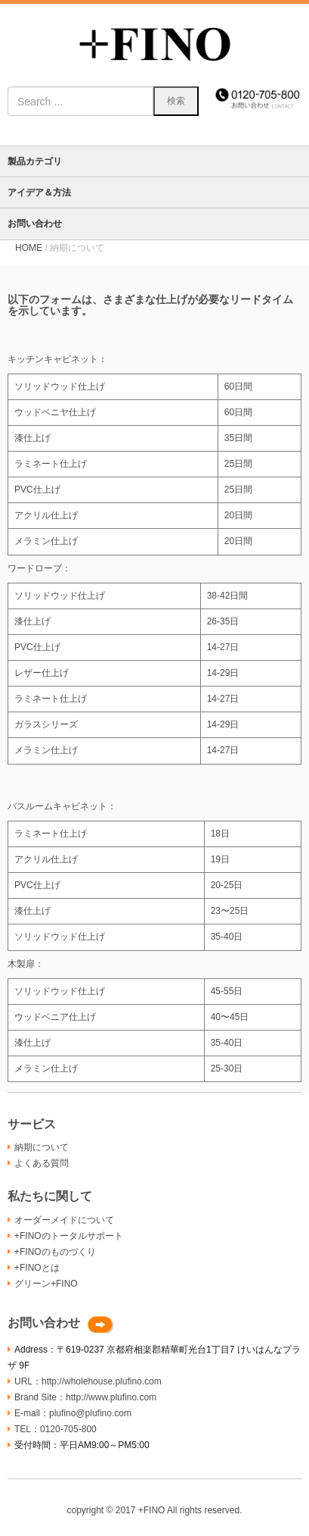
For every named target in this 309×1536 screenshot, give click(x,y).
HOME (28, 247)
